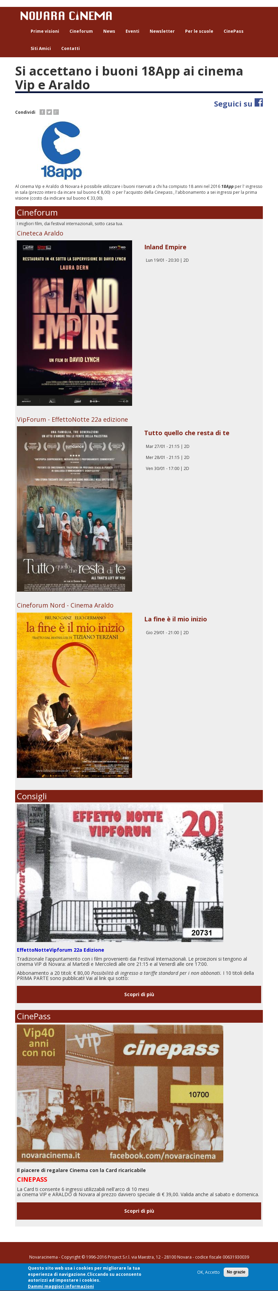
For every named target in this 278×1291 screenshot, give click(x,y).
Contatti (70, 48)
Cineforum (81, 31)
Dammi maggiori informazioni (61, 1288)
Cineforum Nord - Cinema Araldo (65, 605)
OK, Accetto (208, 1273)
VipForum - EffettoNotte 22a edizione (72, 419)
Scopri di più (139, 994)
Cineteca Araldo (40, 233)
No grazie (236, 1273)
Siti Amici (41, 48)
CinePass (234, 31)
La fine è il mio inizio (175, 619)
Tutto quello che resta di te (186, 433)
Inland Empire (165, 247)
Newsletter (162, 31)
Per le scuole (199, 31)
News (109, 31)
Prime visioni (45, 31)
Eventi (132, 31)
